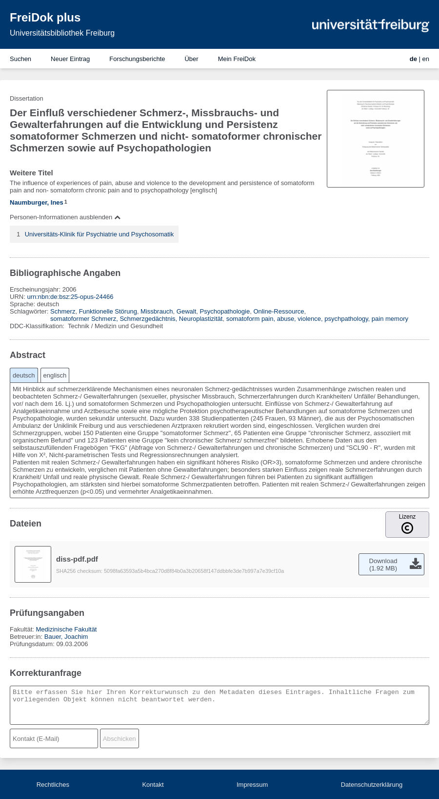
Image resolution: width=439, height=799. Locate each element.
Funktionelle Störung (108, 311)
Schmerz (62, 311)
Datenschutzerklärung (371, 784)
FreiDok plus (45, 17)
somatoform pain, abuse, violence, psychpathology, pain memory (317, 318)
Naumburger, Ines (36, 202)
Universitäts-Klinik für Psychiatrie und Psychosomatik (99, 234)
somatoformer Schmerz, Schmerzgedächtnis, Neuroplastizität (136, 318)
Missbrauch (156, 311)
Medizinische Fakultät (66, 629)
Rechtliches (53, 784)
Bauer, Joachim (66, 636)
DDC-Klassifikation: (38, 326)
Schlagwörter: (30, 311)
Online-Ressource (278, 311)
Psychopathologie (225, 311)
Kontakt (152, 784)
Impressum (252, 784)
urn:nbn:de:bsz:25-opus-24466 (70, 296)
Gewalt (186, 311)
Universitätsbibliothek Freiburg (62, 33)
